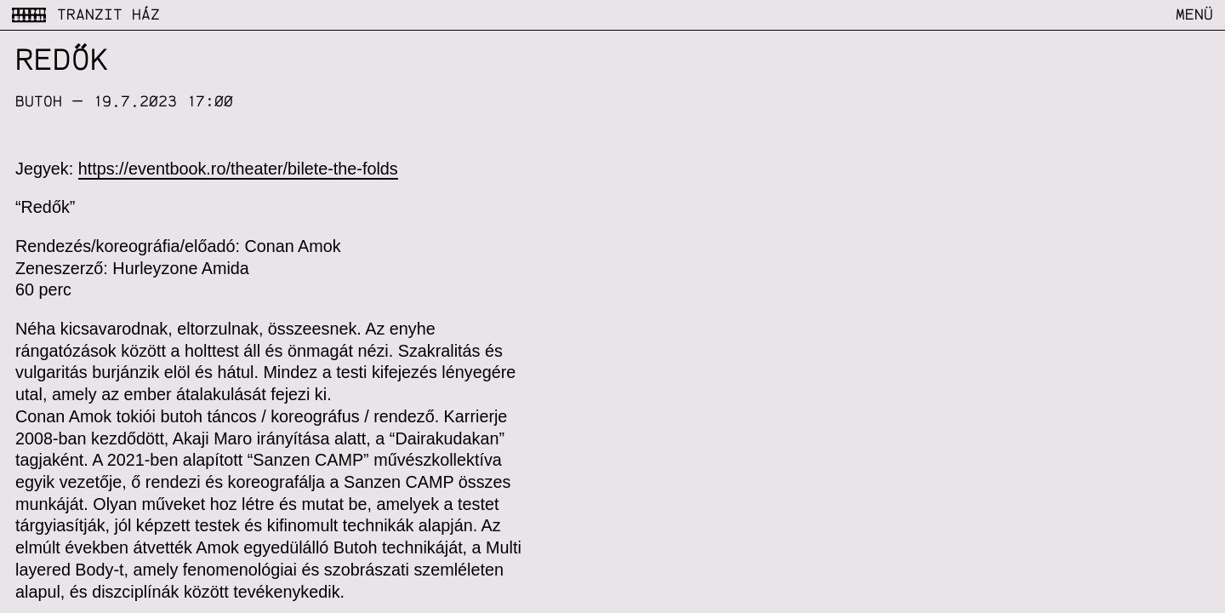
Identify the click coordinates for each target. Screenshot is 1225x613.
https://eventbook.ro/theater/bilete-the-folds (238, 168)
